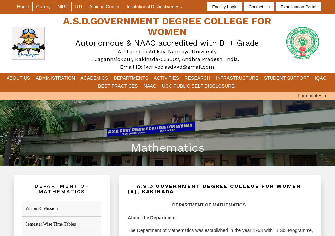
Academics (94, 78)
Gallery (43, 6)
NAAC (150, 85)
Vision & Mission (41, 208)
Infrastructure (237, 78)
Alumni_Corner (104, 6)
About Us (18, 78)
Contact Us (259, 6)
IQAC (320, 78)
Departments (131, 78)
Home (23, 6)
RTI (78, 6)
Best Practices (118, 85)
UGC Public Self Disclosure (198, 85)
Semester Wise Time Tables (50, 224)
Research (197, 78)
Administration (55, 78)
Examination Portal (298, 6)
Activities (166, 78)
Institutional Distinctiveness (154, 6)
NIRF (63, 6)
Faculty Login (224, 6)
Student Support (286, 78)
